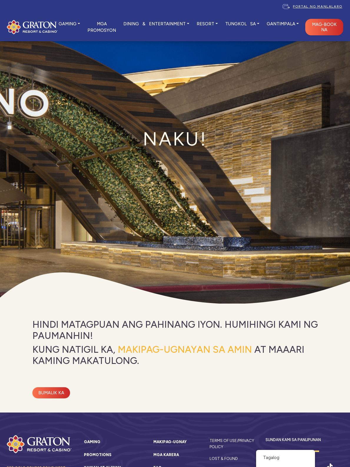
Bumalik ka (51, 392)
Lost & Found (224, 458)
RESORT (205, 24)
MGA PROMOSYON (101, 27)
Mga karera (166, 455)
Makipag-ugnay (170, 442)
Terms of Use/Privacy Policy (232, 443)
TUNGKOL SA (240, 24)
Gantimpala (281, 24)
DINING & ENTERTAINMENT (154, 24)
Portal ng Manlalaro (317, 6)
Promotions (98, 455)
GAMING (68, 24)
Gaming (92, 442)
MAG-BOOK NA (324, 27)
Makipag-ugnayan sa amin (185, 349)
